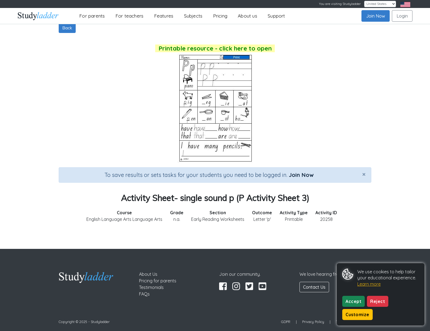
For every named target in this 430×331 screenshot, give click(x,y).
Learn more (369, 284)
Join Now (375, 16)
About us (247, 16)
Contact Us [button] (314, 287)
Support (276, 16)
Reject (377, 301)
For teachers (129, 16)
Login (402, 16)
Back (67, 27)
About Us (148, 274)
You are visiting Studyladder (340, 4)
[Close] (364, 174)
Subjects (193, 16)
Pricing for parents (157, 280)
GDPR (285, 321)
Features (164, 16)
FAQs (144, 294)
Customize (357, 314)
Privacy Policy (313, 321)
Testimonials (151, 287)
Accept (353, 301)
